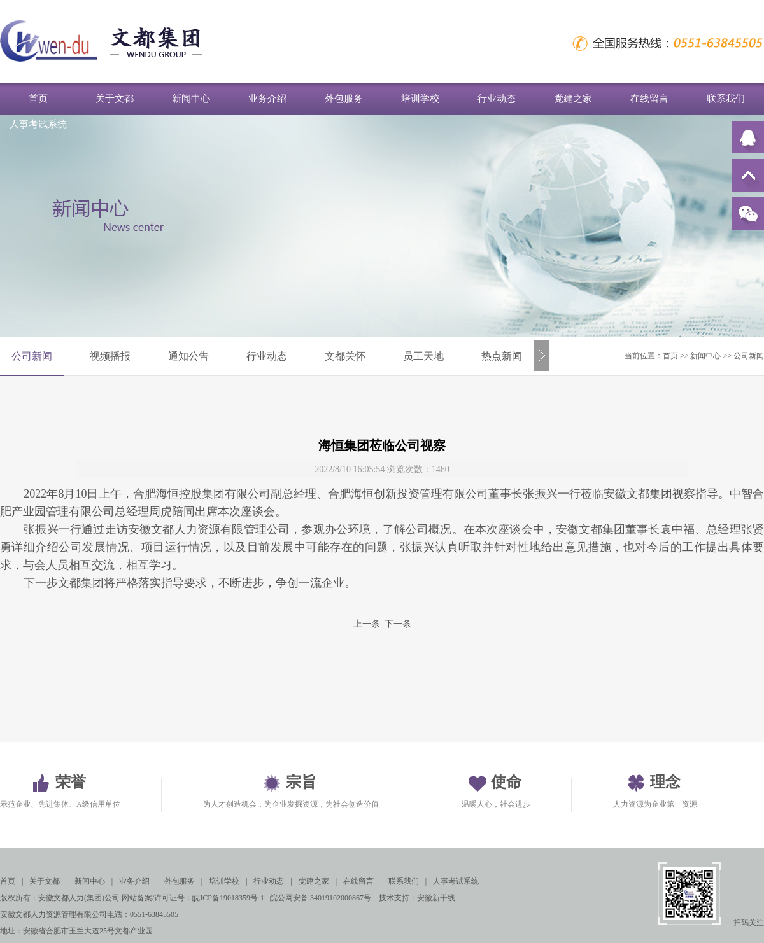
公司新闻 (31, 356)
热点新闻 (501, 356)
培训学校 (420, 99)
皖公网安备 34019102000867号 (320, 897)
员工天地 (423, 356)
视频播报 (110, 356)
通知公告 (188, 356)
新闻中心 (191, 99)
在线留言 (649, 99)
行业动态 (497, 99)
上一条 (366, 624)
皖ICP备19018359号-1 (228, 897)
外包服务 (344, 99)
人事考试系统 (38, 124)
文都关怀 (345, 356)
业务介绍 (267, 99)
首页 (38, 99)
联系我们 (726, 99)
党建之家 (573, 99)
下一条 (398, 624)
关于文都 (115, 99)
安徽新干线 (436, 897)
